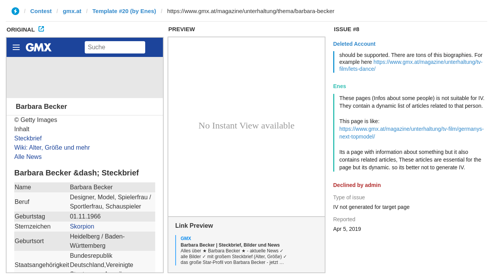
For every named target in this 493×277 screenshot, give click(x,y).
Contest (41, 11)
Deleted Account (354, 44)
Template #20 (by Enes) (124, 11)
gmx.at (72, 11)
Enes (339, 86)
